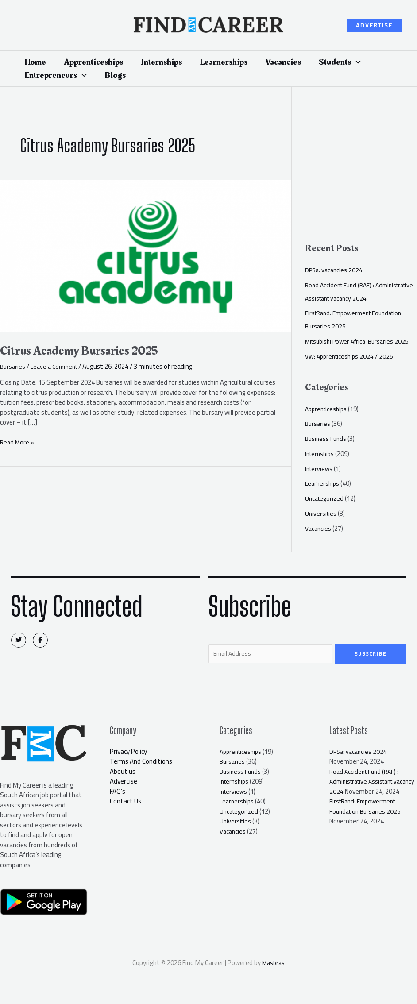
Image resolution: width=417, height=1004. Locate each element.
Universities (321, 513)
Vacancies (319, 528)
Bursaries (13, 366)
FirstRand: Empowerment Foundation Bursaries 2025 (367, 818)
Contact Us (125, 802)
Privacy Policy (128, 753)
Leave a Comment (58, 366)
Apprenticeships (328, 408)
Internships (321, 453)
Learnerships (323, 483)
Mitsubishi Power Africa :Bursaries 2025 (360, 341)
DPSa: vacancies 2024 (335, 269)
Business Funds (326, 438)
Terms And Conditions (141, 763)
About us (122, 773)
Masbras (273, 964)
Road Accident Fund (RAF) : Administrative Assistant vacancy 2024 (360, 291)
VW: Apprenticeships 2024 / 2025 (351, 356)
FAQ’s (117, 793)
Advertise (123, 782)
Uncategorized (326, 498)
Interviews (320, 468)
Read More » (17, 442)
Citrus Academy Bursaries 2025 (87, 350)
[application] (356, 62)
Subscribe (370, 653)
